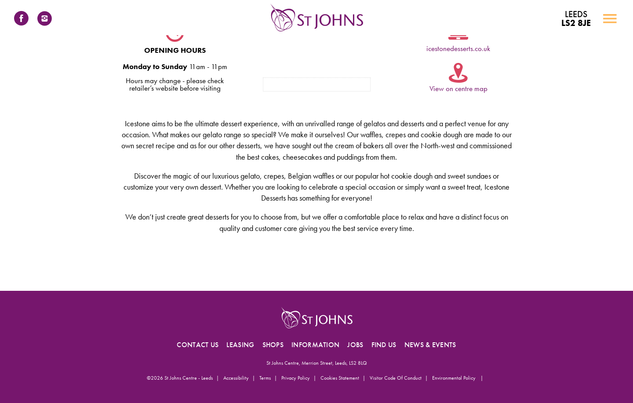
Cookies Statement (339, 377)
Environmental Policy (454, 377)
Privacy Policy (295, 377)
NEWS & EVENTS (430, 344)
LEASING (240, 344)
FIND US (384, 344)
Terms (265, 377)
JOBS (355, 344)
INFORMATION (315, 344)
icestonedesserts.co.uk (458, 48)
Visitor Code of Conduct (396, 377)
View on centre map (458, 88)
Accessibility (236, 377)
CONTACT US (197, 344)
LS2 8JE (576, 18)
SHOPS (273, 344)
